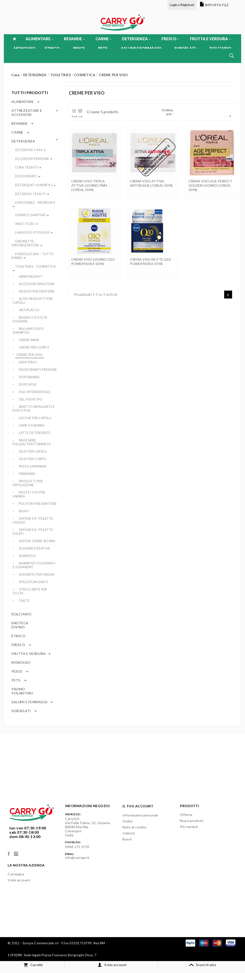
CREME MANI (29, 340)
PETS (104, 48)
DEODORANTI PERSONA (38, 369)
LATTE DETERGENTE (35, 433)
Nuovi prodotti (191, 821)
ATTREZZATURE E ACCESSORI (26, 112)
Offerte (186, 815)
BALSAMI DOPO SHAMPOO (28, 330)
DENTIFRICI (28, 362)
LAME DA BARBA (32, 425)
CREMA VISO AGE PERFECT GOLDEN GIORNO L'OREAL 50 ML (210, 185)
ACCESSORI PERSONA (32, 159)
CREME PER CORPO (34, 347)
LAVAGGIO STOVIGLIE (32, 232)
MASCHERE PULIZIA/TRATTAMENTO (32, 442)
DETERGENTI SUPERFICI (33, 185)
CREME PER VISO (30, 355)
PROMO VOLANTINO (22, 691)
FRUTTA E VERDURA (210, 38)
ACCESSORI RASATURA (37, 284)
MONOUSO (24, 48)
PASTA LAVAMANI (32, 466)
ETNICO (53, 48)
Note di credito (134, 827)
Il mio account (19, 880)
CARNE (103, 38)
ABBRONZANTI (30, 276)
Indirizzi (128, 833)
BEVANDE (74, 38)
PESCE (80, 48)
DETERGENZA (136, 38)
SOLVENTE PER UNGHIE (37, 574)
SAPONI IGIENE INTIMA (37, 541)
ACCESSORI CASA (29, 150)
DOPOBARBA (29, 377)
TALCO (24, 600)
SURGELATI (186, 48)
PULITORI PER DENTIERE (38, 504)
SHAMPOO (27, 556)
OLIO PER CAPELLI (33, 451)
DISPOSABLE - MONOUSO (35, 202)
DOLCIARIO (220, 48)
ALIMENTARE (39, 38)
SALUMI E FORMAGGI (142, 48)
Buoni (127, 839)
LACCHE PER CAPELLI (35, 418)
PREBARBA (27, 474)
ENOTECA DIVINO (19, 625)
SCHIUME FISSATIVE (34, 548)
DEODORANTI (26, 176)
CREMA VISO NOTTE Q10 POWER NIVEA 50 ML (150, 261)
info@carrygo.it (77, 857)
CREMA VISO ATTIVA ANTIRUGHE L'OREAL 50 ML (151, 183)
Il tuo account (137, 806)
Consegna (16, 874)
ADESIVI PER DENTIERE (37, 291)
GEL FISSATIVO (31, 399)
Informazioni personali (140, 815)
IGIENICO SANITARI (30, 215)
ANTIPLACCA (29, 310)
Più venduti (189, 827)
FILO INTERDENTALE (34, 392)
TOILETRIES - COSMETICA (35, 266)
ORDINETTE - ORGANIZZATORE (25, 243)
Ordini (127, 821)
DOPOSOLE (28, 384)
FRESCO (170, 38)
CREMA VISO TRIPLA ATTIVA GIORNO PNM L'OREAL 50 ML (89, 185)
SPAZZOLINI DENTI (33, 582)
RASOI (24, 511)
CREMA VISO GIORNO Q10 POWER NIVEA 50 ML (92, 261)
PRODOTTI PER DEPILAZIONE (28, 483)
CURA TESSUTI (26, 167)
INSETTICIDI (25, 224)
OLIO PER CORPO (32, 459)
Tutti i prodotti (29, 92)
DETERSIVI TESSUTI (30, 194)
